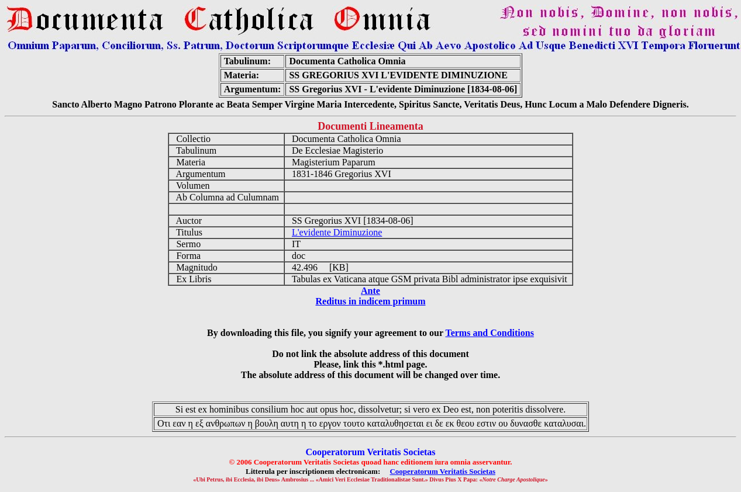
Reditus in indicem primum (370, 301)
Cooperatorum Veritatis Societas (442, 471)
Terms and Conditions (489, 333)
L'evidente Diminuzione (337, 232)
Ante (370, 291)
